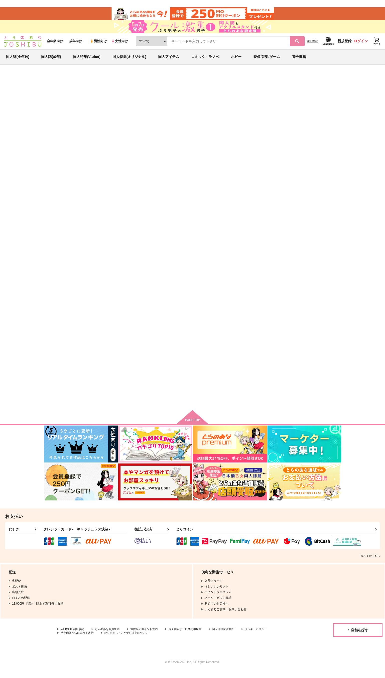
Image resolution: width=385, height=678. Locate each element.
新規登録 (345, 45)
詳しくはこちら (370, 562)
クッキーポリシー (73, 640)
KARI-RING (78, 106)
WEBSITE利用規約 (73, 636)
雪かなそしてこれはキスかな (219, 239)
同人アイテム (168, 61)
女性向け (119, 45)
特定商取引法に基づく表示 (113, 640)
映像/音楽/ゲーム (267, 61)
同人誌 (72, 82)
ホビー (236, 61)
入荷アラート (266, 96)
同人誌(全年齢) (17, 61)
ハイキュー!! (317, 106)
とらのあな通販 (53, 82)
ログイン (361, 45)
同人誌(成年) (51, 61)
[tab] (158, 158)
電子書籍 (299, 61)
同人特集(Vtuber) (87, 61)
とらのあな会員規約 (110, 636)
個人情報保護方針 (234, 636)
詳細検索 (312, 45)
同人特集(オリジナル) (129, 61)
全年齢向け (55, 45)
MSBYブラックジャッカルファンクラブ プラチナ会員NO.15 (268, 244)
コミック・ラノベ (205, 61)
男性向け (98, 45)
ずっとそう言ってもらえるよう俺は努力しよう (256, 106)
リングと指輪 (202, 106)
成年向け (75, 45)
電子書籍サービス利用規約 (193, 636)
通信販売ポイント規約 (149, 636)
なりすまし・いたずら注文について (166, 640)
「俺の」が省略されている (315, 239)
